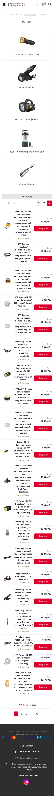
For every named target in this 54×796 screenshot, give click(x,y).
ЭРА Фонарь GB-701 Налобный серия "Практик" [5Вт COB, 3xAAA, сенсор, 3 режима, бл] (23, 507)
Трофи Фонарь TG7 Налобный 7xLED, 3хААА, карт (23, 576)
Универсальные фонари (27, 54)
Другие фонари (27, 184)
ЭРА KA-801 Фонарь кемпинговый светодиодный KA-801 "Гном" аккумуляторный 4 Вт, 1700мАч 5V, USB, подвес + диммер (23, 681)
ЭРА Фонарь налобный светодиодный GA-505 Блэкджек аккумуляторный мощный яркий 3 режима (23, 253)
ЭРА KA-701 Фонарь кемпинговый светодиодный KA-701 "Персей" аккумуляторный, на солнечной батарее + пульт (23, 279)
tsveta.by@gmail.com (29, 758)
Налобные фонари (27, 87)
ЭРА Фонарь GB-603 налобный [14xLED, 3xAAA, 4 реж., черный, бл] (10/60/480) (23, 596)
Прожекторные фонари (26, 119)
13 (37, 713)
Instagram (26, 782)
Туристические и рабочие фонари (27, 151)
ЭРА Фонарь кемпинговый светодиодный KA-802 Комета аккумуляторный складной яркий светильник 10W (23, 324)
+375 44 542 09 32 (28, 751)
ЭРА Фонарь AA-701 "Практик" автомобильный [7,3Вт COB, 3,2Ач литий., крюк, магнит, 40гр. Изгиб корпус (23, 619)
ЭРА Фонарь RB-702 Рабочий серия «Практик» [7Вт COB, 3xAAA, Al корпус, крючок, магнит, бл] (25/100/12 (23, 530)
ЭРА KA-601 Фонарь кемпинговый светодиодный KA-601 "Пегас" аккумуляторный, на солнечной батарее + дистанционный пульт (23, 223)
